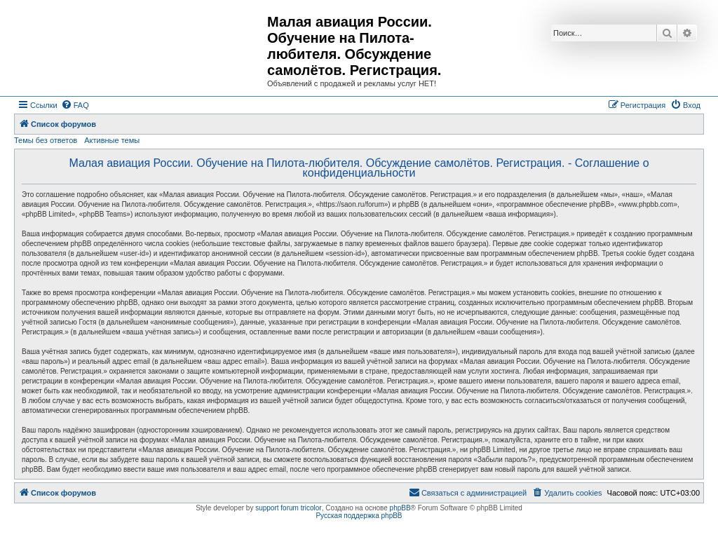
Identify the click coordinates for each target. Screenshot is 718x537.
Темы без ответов (45, 140)
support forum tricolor (288, 508)
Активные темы (112, 140)
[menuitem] (75, 105)
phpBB (400, 508)
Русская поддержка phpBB (359, 515)
